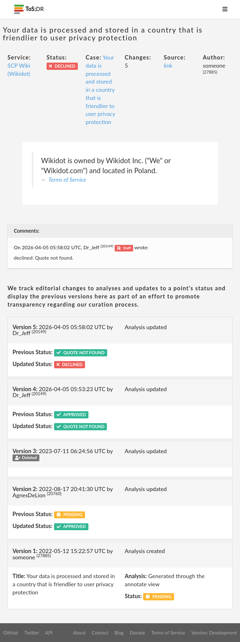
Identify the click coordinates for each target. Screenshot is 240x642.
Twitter (31, 632)
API (48, 632)
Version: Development (214, 632)
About (79, 632)
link (168, 65)
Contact (100, 632)
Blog (118, 632)
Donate (137, 632)
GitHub (10, 632)
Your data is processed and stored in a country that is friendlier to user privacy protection (100, 89)
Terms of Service (67, 179)
